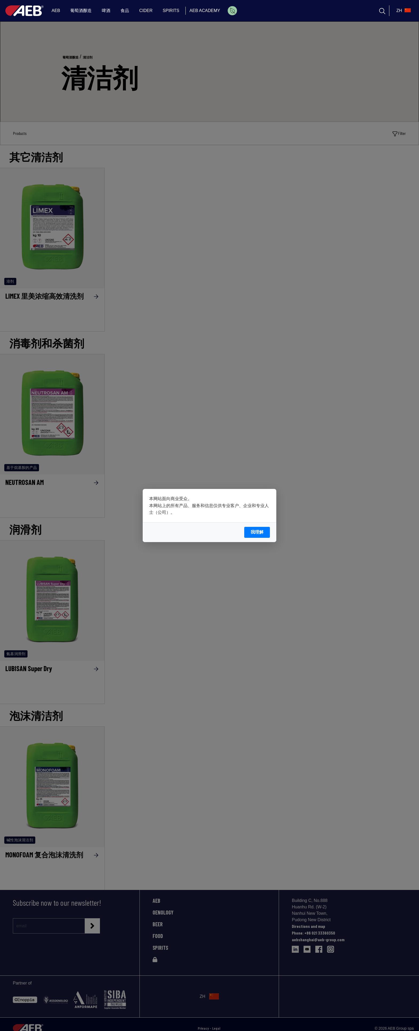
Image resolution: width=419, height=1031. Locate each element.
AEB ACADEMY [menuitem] (204, 10)
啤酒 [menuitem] (106, 10)
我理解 (257, 532)
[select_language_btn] (403, 10)
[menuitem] (232, 10)
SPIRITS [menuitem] (171, 10)
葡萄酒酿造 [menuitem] (81, 10)
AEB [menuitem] (56, 10)
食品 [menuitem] (125, 10)
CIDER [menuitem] (146, 10)
